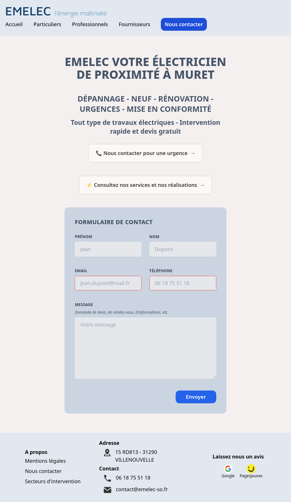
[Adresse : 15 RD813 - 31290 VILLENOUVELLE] (145, 456)
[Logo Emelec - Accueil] (58, 11)
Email (81, 270)
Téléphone (161, 270)
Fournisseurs (134, 24)
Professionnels (90, 24)
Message (84, 304)
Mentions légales (45, 460)
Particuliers (47, 24)
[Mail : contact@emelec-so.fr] (145, 490)
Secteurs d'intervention (53, 481)
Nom (154, 236)
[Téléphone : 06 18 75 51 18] (145, 478)
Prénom (83, 236)
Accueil (14, 24)
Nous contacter (184, 24)
